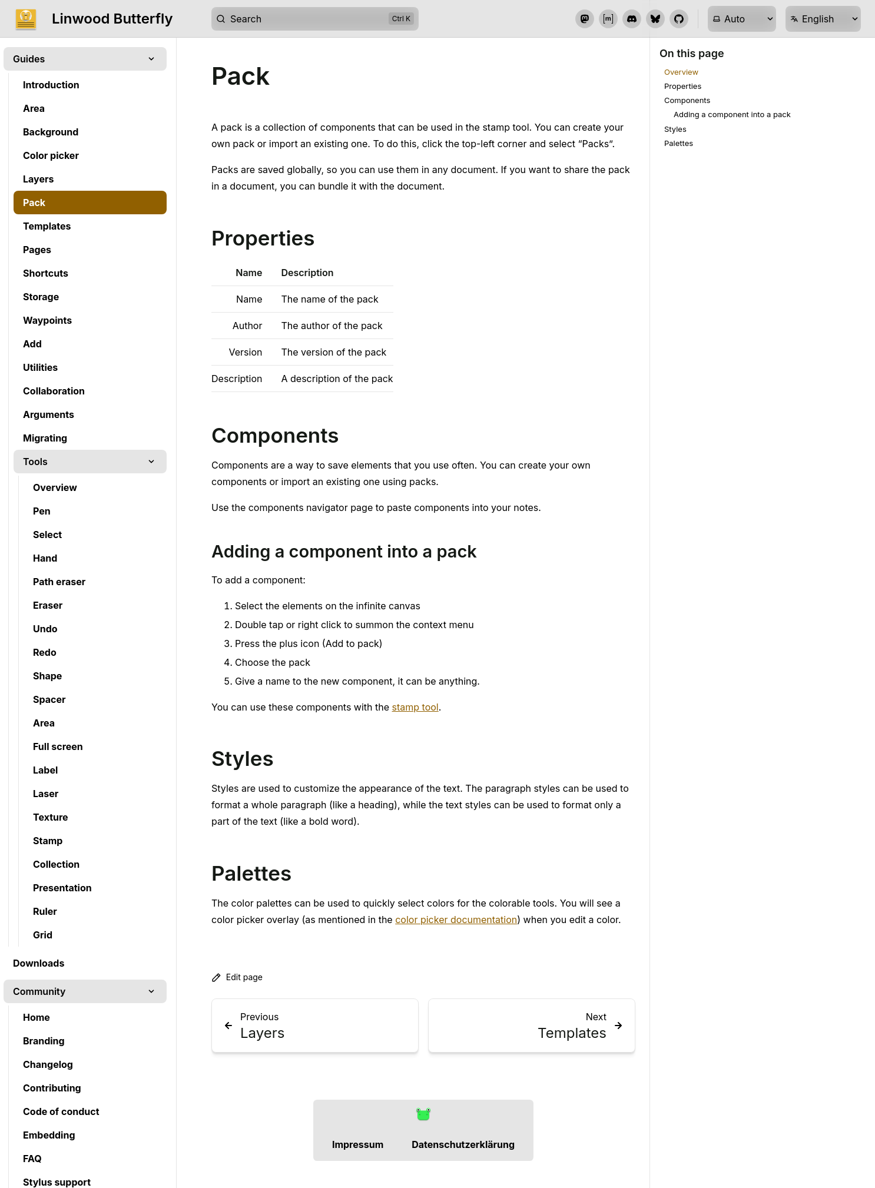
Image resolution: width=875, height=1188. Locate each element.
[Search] (315, 19)
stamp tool (415, 707)
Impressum (357, 1144)
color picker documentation (456, 919)
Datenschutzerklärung (463, 1144)
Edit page (237, 977)
